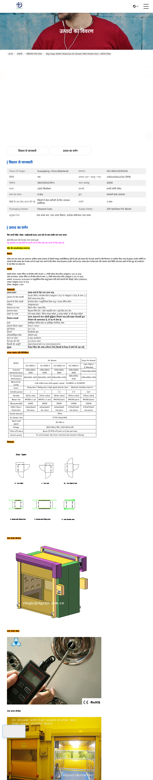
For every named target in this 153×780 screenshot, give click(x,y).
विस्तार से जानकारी (27, 150)
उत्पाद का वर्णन (70, 150)
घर (11, 54)
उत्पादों (19, 54)
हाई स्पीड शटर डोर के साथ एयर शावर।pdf (22, 240)
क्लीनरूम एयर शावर (34, 54)
